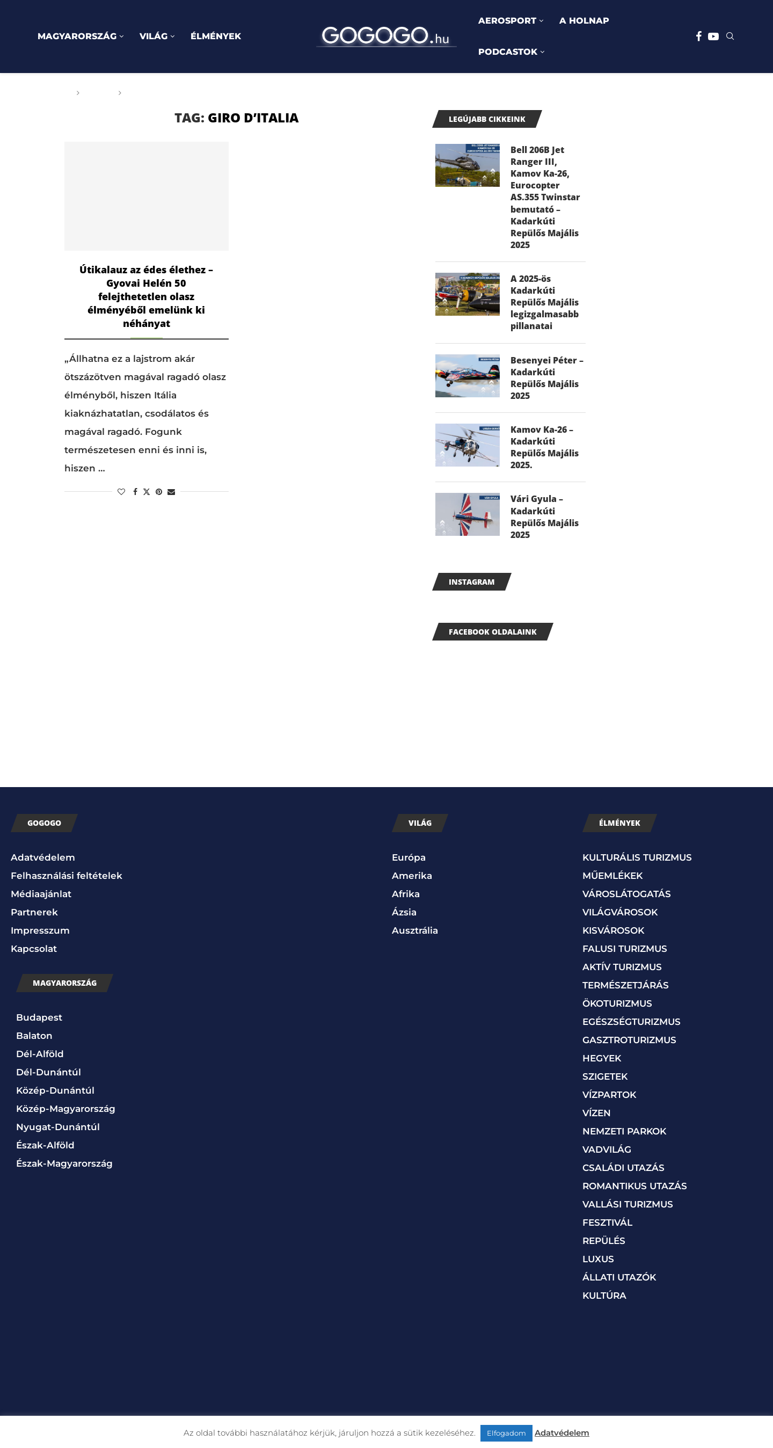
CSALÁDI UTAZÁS (623, 1171)
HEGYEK (601, 1062)
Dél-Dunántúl (48, 1076)
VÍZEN (596, 1116)
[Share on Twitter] (146, 492)
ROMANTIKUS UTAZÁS (634, 1189)
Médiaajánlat (41, 897)
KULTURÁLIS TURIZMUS (637, 861)
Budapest (39, 1021)
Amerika (412, 879)
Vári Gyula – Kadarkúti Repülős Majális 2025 (545, 520)
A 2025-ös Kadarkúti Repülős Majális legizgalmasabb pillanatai (545, 304)
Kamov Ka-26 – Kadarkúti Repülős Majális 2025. (545, 450)
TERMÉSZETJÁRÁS (625, 989)
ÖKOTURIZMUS (617, 1007)
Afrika (406, 897)
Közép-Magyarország (65, 1112)
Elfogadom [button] (506, 1433)
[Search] (730, 37)
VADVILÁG (606, 1153)
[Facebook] (698, 36)
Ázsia (404, 916)
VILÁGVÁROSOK (620, 916)
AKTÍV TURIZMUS (622, 970)
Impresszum (40, 934)
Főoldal (52, 93)
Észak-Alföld (45, 1149)
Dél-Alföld (40, 1057)
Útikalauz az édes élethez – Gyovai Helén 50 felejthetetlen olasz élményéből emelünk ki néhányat (146, 296)
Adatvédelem (43, 861)
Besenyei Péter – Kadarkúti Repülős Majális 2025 (547, 380)
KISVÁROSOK (613, 934)
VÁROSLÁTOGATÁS (626, 897)
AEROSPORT (507, 21)
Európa (409, 861)
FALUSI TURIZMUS (624, 952)
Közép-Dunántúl (55, 1094)
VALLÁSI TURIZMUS (627, 1208)
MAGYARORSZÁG (77, 36)
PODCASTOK (507, 52)
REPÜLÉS (603, 1244)
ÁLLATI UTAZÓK (619, 1281)
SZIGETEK (605, 1080)
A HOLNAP (584, 21)
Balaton (34, 1039)
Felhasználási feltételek (66, 879)
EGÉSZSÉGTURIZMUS (631, 1025)
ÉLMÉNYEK (216, 36)
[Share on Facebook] (135, 492)
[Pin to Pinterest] (159, 492)
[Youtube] (713, 36)
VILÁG (153, 36)
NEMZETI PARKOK (624, 1135)
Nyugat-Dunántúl (58, 1130)
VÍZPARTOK (609, 1098)
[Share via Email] (171, 492)
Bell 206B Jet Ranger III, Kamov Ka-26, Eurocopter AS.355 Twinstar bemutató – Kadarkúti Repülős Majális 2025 (545, 198)
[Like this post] (121, 492)
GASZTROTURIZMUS (629, 1043)
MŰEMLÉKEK (612, 879)
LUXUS (598, 1262)
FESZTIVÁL (607, 1226)
